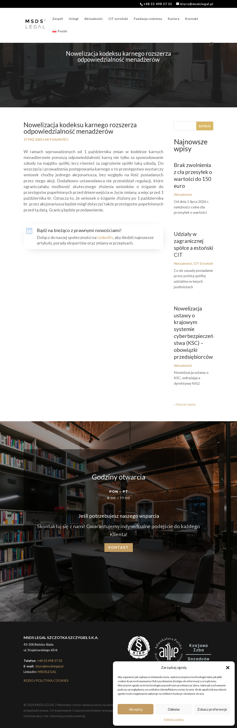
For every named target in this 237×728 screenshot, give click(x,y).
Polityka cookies (174, 719)
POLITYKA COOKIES (52, 680)
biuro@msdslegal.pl (49, 666)
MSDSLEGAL (47, 672)
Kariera (173, 19)
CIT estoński (118, 19)
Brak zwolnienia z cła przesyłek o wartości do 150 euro (193, 175)
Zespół (57, 19)
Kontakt (191, 19)
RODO (29, 680)
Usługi (73, 19)
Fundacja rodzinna (148, 19)
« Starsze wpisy (185, 404)
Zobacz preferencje (212, 709)
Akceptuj (135, 709)
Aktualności (93, 19)
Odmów (174, 709)
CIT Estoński (203, 263)
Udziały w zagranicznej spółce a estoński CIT (193, 244)
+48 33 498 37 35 (49, 661)
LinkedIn (105, 237)
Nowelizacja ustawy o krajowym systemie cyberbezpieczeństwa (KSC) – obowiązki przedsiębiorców (193, 332)
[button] (227, 667)
